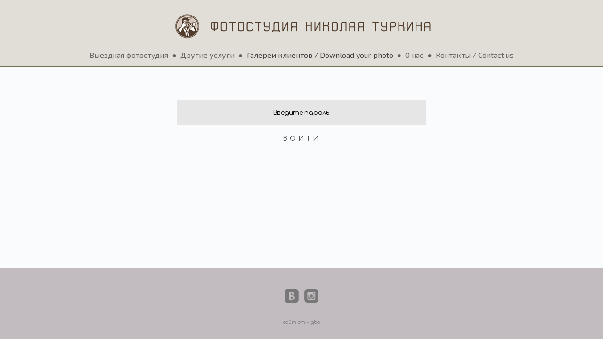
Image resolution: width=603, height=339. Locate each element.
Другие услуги (207, 54)
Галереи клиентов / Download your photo (320, 54)
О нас (414, 54)
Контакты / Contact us (474, 54)
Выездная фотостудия (129, 54)
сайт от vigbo (301, 322)
